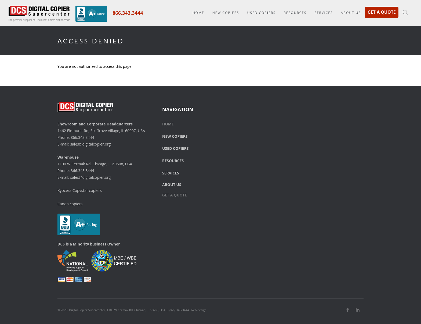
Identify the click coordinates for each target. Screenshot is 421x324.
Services (324, 12)
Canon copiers (69, 203)
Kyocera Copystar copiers (79, 190)
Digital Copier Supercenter (87, 310)
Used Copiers (261, 12)
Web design (198, 310)
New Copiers (225, 12)
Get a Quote (382, 12)
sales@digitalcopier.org (90, 144)
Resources (295, 12)
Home (198, 12)
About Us (351, 12)
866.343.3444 (127, 13)
